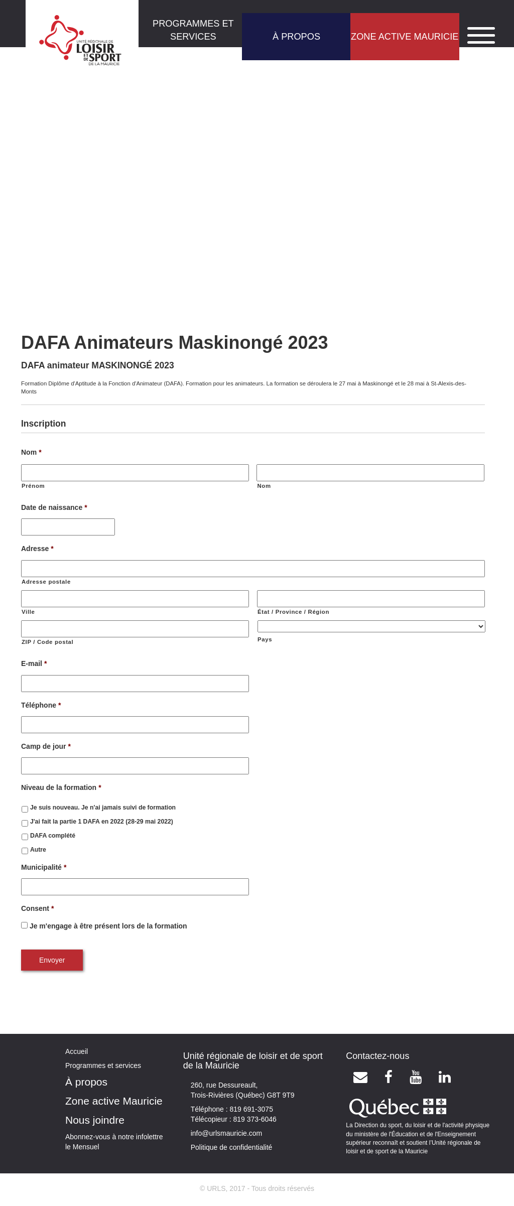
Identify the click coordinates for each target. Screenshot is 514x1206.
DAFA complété (52, 835)
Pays (265, 639)
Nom (31, 452)
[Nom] (370, 472)
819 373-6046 (254, 1119)
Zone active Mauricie (114, 1101)
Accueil (76, 1051)
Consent (37, 908)
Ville (28, 612)
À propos (86, 1082)
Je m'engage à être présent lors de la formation (108, 926)
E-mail (34, 663)
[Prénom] (135, 472)
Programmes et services (103, 1065)
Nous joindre (94, 1120)
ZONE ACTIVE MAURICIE (404, 37)
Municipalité (43, 867)
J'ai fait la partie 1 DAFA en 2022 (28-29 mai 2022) (101, 821)
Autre (38, 849)
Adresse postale (46, 582)
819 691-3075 (250, 1109)
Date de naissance (54, 507)
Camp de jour (46, 746)
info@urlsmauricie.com (227, 1133)
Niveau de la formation (61, 787)
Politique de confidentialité (232, 1147)
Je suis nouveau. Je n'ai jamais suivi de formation (103, 807)
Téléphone (41, 705)
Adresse (37, 549)
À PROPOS (296, 37)
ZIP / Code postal (47, 642)
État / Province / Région (293, 612)
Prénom (33, 486)
